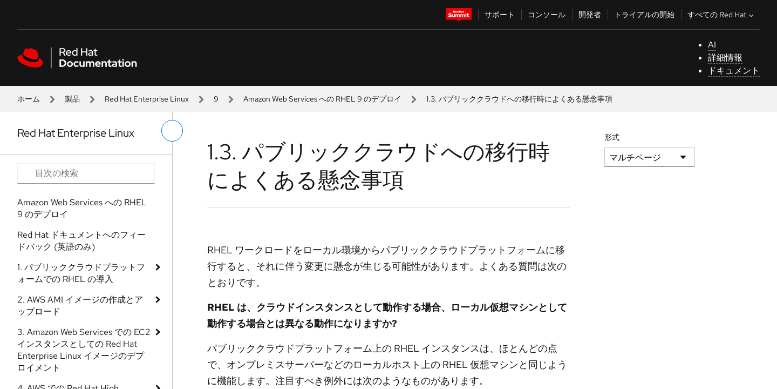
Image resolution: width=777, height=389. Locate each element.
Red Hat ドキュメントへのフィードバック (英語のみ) (81, 240)
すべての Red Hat (721, 14)
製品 (72, 99)
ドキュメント (734, 70)
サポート (500, 14)
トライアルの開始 (644, 14)
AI (712, 44)
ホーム (28, 99)
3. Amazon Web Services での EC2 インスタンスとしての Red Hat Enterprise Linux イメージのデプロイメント (84, 349)
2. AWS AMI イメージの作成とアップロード (80, 305)
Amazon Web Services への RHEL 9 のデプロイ (322, 99)
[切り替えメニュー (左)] (172, 131)
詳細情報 (725, 57)
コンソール (546, 14)
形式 (611, 137)
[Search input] (86, 173)
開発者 (589, 14)
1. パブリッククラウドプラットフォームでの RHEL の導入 (81, 273)
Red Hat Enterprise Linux (147, 99)
